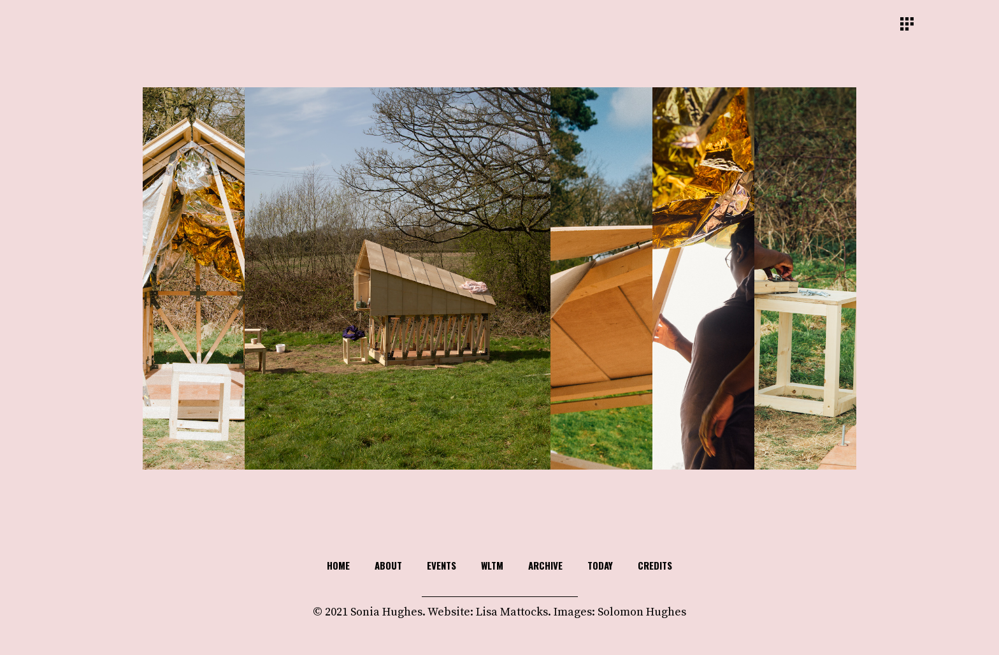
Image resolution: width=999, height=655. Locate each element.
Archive (545, 565)
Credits (655, 565)
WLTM (492, 565)
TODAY (600, 565)
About (388, 565)
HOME (338, 565)
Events (441, 565)
